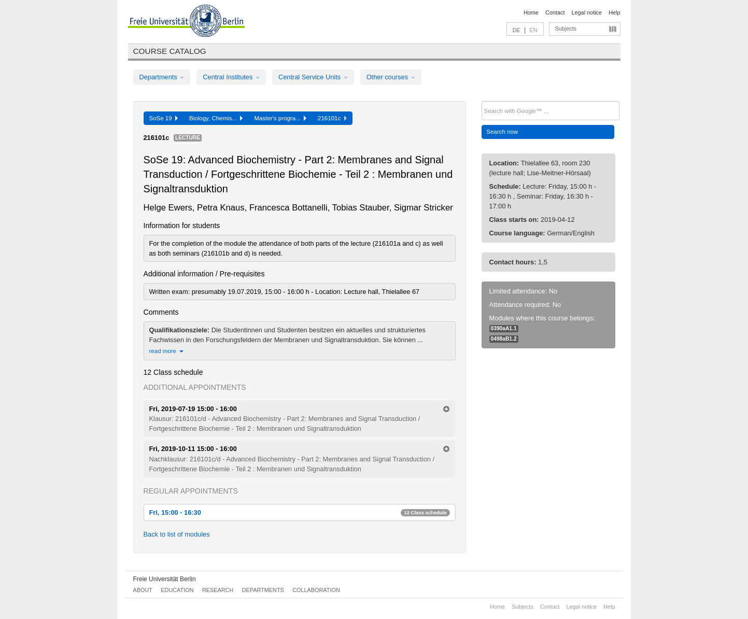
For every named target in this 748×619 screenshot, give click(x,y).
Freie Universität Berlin (164, 579)
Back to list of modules (177, 534)
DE (516, 30)
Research (217, 590)
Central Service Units (313, 77)
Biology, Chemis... (216, 118)
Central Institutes (231, 77)
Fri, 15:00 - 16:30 (299, 512)
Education (177, 590)
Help (614, 12)
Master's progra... (280, 118)
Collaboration (316, 590)
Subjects (566, 28)
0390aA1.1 (504, 328)
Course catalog (169, 51)
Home (531, 12)
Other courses (390, 77)
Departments (162, 77)
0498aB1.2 (504, 339)
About (142, 590)
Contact (554, 12)
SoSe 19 (163, 118)
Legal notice (586, 12)
